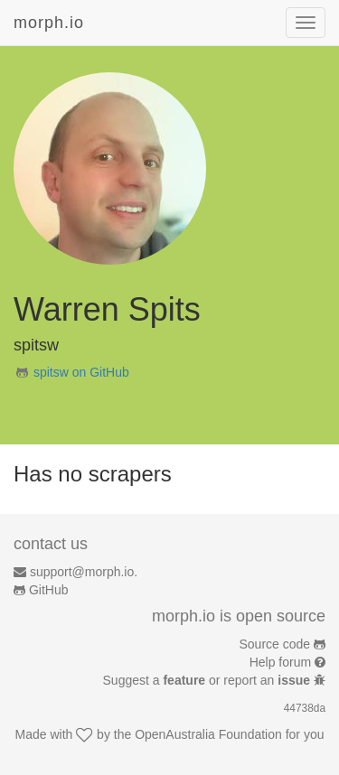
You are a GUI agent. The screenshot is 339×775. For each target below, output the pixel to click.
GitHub (49, 590)
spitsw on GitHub (81, 372)
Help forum (280, 662)
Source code (275, 644)
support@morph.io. (83, 572)
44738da (304, 708)
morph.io (49, 23)
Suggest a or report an (208, 680)
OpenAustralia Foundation (208, 734)
